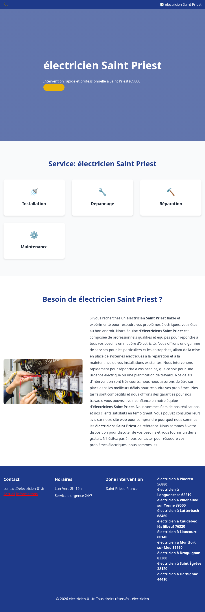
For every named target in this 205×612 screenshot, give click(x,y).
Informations (27, 493)
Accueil (9, 493)
